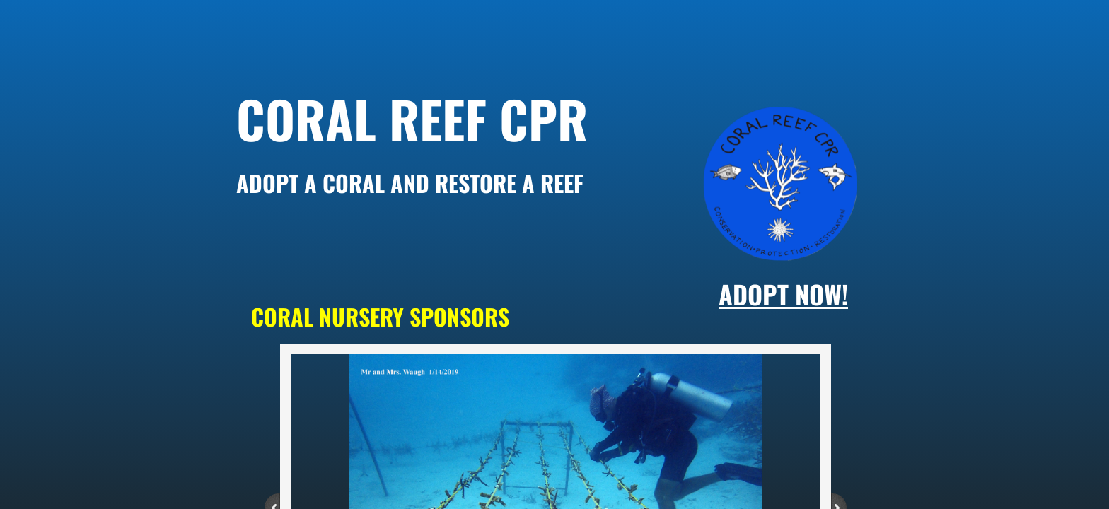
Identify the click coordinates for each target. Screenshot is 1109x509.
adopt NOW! (783, 293)
